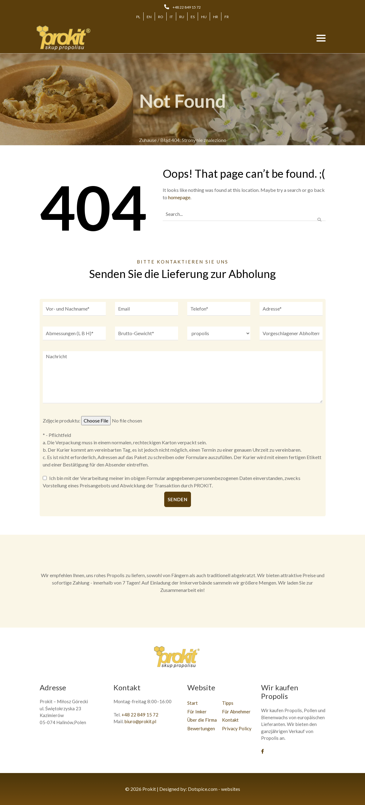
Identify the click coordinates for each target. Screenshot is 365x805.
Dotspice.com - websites (214, 789)
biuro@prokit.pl (140, 721)
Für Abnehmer (236, 711)
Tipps (227, 703)
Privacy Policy (237, 728)
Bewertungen (201, 728)
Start (192, 703)
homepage (179, 197)
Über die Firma (202, 720)
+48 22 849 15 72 (187, 7)
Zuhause (148, 143)
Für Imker (197, 711)
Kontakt (230, 720)
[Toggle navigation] (321, 38)
